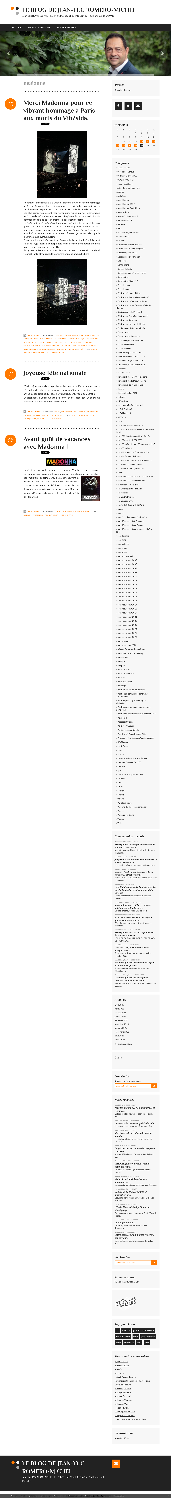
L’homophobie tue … (125, 1222)
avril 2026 (119, 1005)
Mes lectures (123, 544)
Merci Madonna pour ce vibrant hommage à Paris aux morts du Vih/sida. (59, 110)
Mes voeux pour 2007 (127, 564)
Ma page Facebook (123, 1396)
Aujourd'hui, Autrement (127, 216)
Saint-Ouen (122, 746)
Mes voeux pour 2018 (127, 608)
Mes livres (119, 1373)
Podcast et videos (125, 722)
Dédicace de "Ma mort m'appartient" (133, 297)
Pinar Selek (122, 718)
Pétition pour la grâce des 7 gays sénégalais (131, 701)
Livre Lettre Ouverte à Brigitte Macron (134, 460)
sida (46, 353)
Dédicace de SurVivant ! (128, 320)
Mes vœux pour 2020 (126, 645)
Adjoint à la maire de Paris (128, 188)
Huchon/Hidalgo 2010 (127, 393)
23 (142, 145)
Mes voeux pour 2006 (127, 560)
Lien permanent (32, 335)
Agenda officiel (121, 1361)
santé (135, 1336)
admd (147, 1342)
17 (148, 141)
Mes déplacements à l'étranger (130, 521)
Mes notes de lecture (126, 556)
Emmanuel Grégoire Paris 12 (130, 360)
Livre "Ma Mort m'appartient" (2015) (133, 436)
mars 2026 (119, 1008)
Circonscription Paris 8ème (129, 257)
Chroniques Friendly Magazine (131, 248)
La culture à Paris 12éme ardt (65, 339)
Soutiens (121, 766)
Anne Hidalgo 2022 (126, 204)
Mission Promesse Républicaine (131, 649)
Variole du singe (124, 803)
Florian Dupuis (122, 962)
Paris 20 (121, 677)
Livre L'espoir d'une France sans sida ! (133, 452)
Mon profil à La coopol (125, 1415)
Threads (121, 778)
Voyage (120, 819)
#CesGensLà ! (59, 335)
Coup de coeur (67, 412)
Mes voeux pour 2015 (127, 596)
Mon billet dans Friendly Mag (130, 653)
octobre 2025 (121, 1028)
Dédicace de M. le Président (129, 312)
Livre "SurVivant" (125, 448)
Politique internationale (66, 349)
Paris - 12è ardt (92, 346)
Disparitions (123, 332)
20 (124, 145)
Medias (120, 513)
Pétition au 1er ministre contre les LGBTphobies (132, 695)
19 (118, 145)
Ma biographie (66, 27)
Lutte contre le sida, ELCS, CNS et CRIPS (47, 342)
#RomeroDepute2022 (127, 175)
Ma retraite (122, 492)
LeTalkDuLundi (124, 413)
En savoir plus (119, 1496)
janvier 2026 (120, 1016)
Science (120, 754)
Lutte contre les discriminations (78, 342)
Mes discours (123, 536)
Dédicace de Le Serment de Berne (132, 301)
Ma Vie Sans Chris (69, 346)
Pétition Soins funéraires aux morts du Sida (136, 713)
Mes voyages (123, 641)
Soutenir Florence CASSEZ (129, 762)
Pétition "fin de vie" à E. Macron (131, 689)
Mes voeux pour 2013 (127, 588)
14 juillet (74, 415)
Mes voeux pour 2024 (127, 629)
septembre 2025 (122, 1032)
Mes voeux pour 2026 (127, 637)
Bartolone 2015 (124, 220)
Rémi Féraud (122, 742)
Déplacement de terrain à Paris (131, 328)
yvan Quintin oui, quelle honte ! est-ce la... (136, 887)
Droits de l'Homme (125, 344)
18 (154, 141)
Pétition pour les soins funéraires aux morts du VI (133, 708)
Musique (121, 661)
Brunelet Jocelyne (123, 872)
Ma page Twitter (122, 1408)
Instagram (122, 397)
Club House (122, 261)
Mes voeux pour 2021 (127, 617)
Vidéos (120, 811)
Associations (123, 212)
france (118, 1342)
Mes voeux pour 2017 (127, 604)
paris (34, 419)
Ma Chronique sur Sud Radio (129, 488)
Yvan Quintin (121, 844)
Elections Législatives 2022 (129, 352)
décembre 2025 (121, 1020)
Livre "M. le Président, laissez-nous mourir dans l (135, 430)
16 (142, 141)
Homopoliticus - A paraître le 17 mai (130, 1419)
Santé (80, 349)
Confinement (123, 265)
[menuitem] (18, 27)
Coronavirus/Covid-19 (127, 281)
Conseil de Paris (124, 269)
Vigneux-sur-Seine (125, 815)
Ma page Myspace (123, 1392)
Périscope (121, 685)
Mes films (121, 540)
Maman (120, 509)
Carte (118, 1057)
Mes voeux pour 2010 (127, 576)
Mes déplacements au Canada (130, 525)
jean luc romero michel (34, 353)
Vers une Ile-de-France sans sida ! (132, 807)
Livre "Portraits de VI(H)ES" (129, 440)
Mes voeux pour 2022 (127, 621)
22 (136, 145)
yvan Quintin (121, 917)
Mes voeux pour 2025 (127, 633)
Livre (119, 421)
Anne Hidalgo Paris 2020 (128, 208)
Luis (117, 947)
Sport (119, 770)
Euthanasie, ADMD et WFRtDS (40, 339)
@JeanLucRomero (123, 90)
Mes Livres (81, 346)
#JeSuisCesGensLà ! (73, 335)
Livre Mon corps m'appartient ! (130, 464)
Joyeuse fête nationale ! (57, 372)
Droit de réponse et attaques (130, 340)
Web (119, 823)
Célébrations (123, 236)
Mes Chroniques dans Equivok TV (132, 517)
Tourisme (121, 790)
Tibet (119, 782)
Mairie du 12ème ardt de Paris (130, 505)
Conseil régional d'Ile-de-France (131, 273)
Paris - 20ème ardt (125, 673)
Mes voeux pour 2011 (127, 580)
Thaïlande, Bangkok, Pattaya (130, 774)
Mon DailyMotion (123, 1388)
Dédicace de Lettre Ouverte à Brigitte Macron (133, 306)
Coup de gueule (124, 289)
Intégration (122, 401)
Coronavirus (123, 277)
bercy (55, 515)
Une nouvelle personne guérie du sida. (135, 1123)
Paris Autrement (30, 349)
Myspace (121, 665)
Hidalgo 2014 (123, 372)
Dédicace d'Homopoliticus (129, 293)
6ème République (125, 184)
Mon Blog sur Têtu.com (125, 1411)
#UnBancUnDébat (125, 180)
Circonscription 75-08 (127, 252)
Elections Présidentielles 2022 (131, 356)
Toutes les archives (123, 1044)
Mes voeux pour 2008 (127, 568)
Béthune (121, 224)
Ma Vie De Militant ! (53, 346)
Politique (126, 1330)
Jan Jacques (120, 859)
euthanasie (129, 1342)
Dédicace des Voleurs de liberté (131, 324)
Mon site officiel (39, 27)
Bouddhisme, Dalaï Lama (128, 232)
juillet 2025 (120, 1039)
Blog (119, 228)
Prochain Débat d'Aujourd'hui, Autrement (135, 738)
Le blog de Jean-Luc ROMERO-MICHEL (79, 9)
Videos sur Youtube (123, 1400)
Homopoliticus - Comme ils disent (132, 377)
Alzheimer (121, 196)
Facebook (121, 368)
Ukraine (120, 798)
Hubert (120, 389)
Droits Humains (124, 348)
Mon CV (118, 1369)
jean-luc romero (86, 415)
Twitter (120, 794)
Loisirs (120, 472)
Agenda (57, 412)
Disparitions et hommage (128, 336)
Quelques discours (123, 1384)
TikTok (120, 786)
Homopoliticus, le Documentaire (131, 381)
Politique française (46, 349)
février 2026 (120, 1012)
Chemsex (121, 240)
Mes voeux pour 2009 (127, 572)
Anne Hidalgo (123, 200)
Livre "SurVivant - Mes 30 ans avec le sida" (136, 444)
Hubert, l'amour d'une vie (125, 1377)
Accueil (16, 27)
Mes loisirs (78, 412)
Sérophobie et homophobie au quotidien (132, 1381)
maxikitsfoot (121, 905)
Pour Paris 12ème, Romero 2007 (131, 734)
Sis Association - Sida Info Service (132, 758)
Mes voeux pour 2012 (127, 584)
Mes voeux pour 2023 (127, 625)
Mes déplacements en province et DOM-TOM (134, 530)
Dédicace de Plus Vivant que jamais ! (133, 316)
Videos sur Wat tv (122, 1404)
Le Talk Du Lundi (124, 409)
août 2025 (119, 1035)
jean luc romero (148, 1336)
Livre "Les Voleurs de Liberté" (130, 425)
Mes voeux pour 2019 (127, 612)
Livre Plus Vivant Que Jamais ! (130, 468)
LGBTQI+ (80, 339)
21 (130, 145)
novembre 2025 (122, 1024)
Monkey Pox (123, 657)
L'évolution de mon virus (34, 346)
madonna (95, 349)
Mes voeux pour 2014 (127, 592)
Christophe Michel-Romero (129, 244)
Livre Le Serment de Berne (129, 456)
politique (28, 419)
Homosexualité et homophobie (131, 385)
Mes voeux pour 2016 (127, 600)
